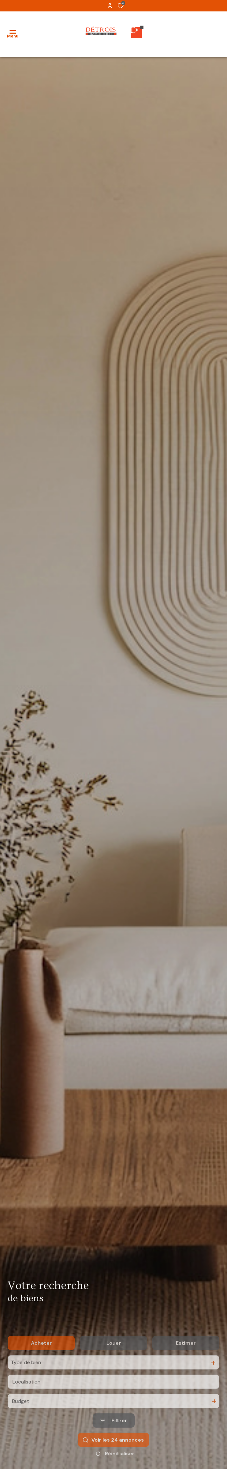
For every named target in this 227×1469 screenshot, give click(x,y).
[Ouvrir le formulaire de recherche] (114, 1443)
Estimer (186, 1365)
